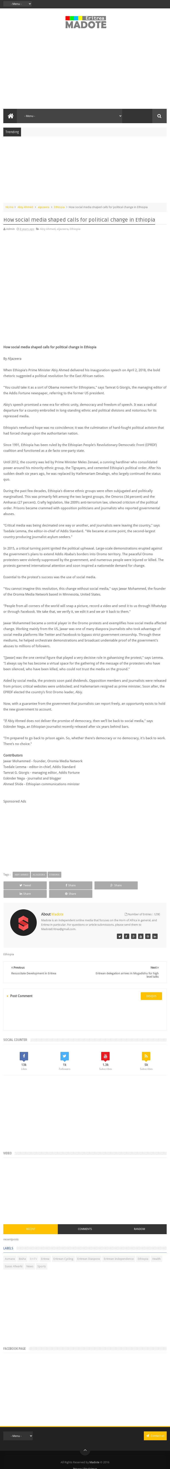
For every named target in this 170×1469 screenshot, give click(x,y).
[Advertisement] (85, 71)
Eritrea (45, 1250)
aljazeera (43, 207)
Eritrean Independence (119, 1250)
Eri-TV (33, 1250)
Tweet (19, 885)
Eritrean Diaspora (88, 1250)
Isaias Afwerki (13, 1258)
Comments (85, 1220)
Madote (94, 1454)
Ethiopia (59, 207)
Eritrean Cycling (63, 1250)
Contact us (155, 1427)
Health (156, 1250)
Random (139, 1220)
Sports (41, 1258)
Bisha (22, 1250)
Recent (30, 1220)
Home (10, 207)
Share (52, 885)
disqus (151, 987)
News (29, 1258)
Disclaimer (90, 1460)
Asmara (10, 1250)
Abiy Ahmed (25, 207)
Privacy (77, 1460)
